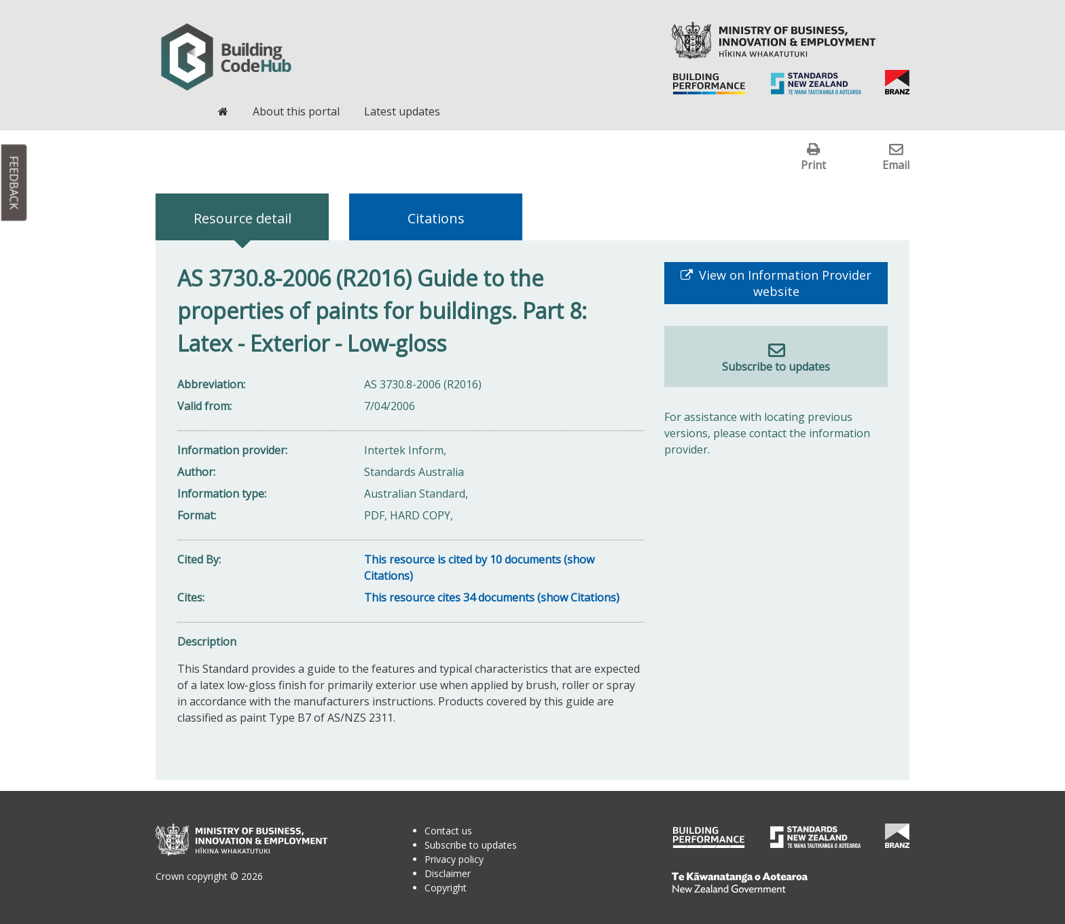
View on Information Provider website (783, 283)
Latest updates (402, 111)
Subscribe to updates (776, 366)
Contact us (448, 830)
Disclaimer (448, 873)
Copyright (446, 887)
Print (813, 165)
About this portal (296, 111)
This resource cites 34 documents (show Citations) (491, 597)
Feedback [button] (14, 183)
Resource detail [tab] (242, 218)
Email (895, 165)
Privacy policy (454, 859)
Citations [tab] (436, 218)
